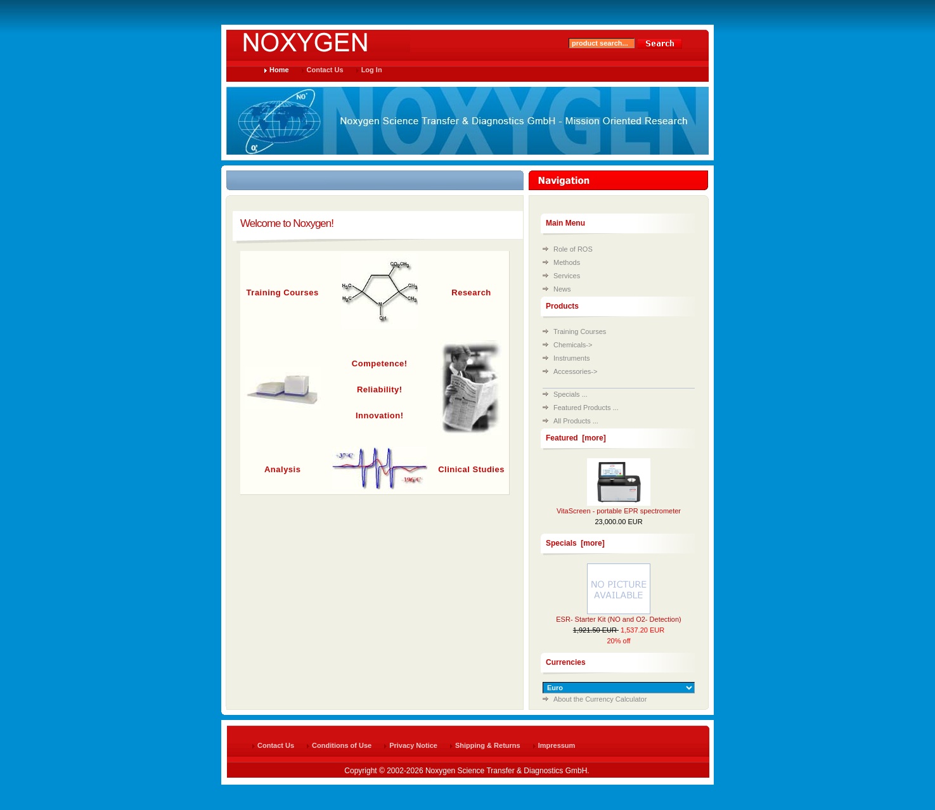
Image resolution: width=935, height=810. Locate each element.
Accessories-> (575, 371)
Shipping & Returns (487, 745)
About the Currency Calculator (600, 699)
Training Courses (283, 292)
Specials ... (570, 394)
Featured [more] (576, 438)
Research (471, 292)
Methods (566, 262)
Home (279, 70)
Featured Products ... (586, 407)
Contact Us (325, 70)
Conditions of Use (341, 745)
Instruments (571, 358)
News (562, 289)
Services (566, 276)
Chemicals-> (572, 345)
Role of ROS (573, 249)
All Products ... (575, 421)
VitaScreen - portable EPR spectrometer (619, 511)
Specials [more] (575, 543)
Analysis (282, 469)
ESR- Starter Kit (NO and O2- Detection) (618, 619)
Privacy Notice (413, 745)
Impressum (557, 745)
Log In (371, 70)
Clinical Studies (471, 469)
